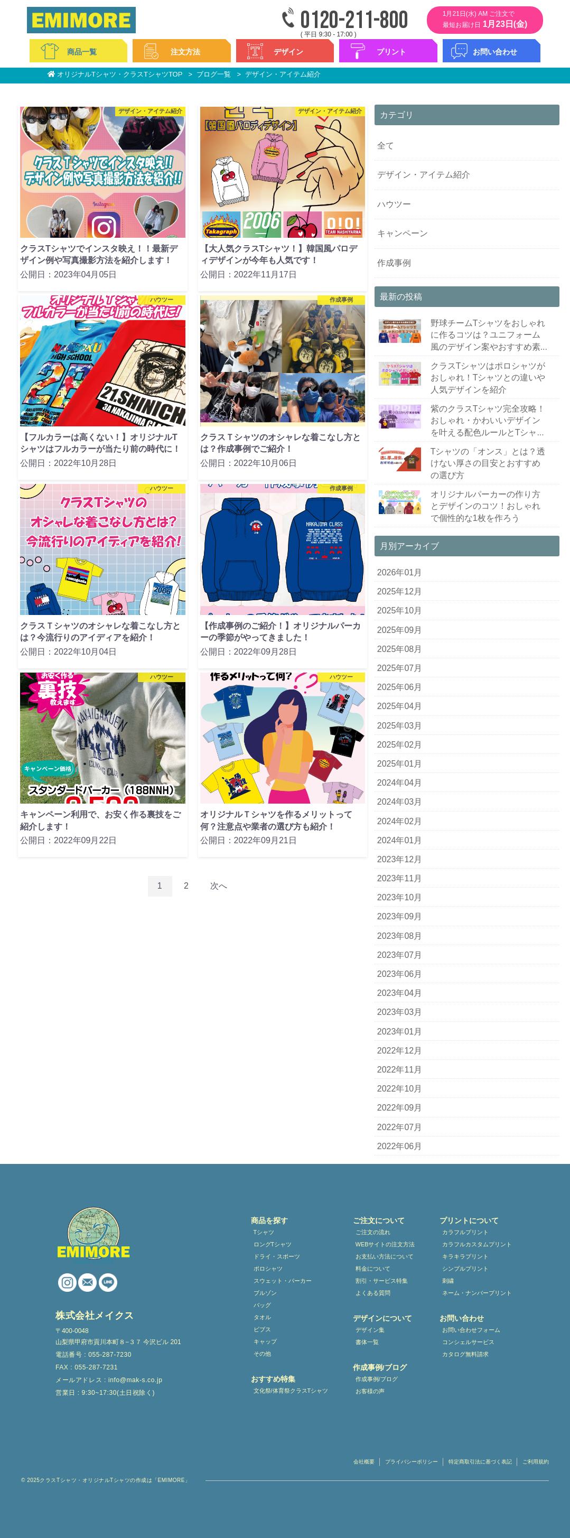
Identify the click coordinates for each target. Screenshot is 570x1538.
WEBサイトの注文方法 (385, 1244)
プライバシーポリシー (411, 1462)
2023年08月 (399, 935)
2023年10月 (399, 897)
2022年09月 (399, 1107)
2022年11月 (399, 1069)
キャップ (265, 1341)
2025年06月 (399, 687)
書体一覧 (367, 1342)
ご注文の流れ (373, 1232)
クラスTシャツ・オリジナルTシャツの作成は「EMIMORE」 (115, 1480)
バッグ (262, 1305)
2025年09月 (399, 630)
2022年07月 (399, 1127)
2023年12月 (399, 859)
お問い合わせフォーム (471, 1330)
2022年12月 (399, 1050)
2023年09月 (399, 916)
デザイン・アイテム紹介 (423, 174)
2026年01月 (399, 572)
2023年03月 (399, 1012)
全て (385, 145)
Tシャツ (264, 1232)
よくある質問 (373, 1293)
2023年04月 (399, 993)
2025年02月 (399, 744)
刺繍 (448, 1281)
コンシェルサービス (468, 1342)
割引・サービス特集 (382, 1281)
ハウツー (394, 204)
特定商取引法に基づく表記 (480, 1462)
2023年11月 (399, 878)
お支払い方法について (385, 1256)
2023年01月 (399, 1031)
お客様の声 (370, 1391)
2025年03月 (399, 725)
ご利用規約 (535, 1462)
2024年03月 (399, 801)
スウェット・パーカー (283, 1281)
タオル (262, 1317)
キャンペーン (402, 233)
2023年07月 (399, 954)
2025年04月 (399, 706)
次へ (218, 885)
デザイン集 (370, 1330)
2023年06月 (399, 974)
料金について (373, 1268)
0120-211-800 (354, 20)
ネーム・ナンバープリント (477, 1293)
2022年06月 (399, 1146)
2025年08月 (399, 649)
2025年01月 (399, 763)
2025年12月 (399, 591)
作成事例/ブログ (377, 1379)
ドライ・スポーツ (277, 1256)
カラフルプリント (465, 1232)
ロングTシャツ (273, 1244)
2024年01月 (399, 840)
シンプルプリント (465, 1268)
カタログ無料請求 (465, 1354)
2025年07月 (399, 668)
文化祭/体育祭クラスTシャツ (291, 1390)
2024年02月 (399, 821)
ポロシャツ (268, 1268)
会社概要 (364, 1462)
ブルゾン (265, 1293)
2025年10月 (399, 610)
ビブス (262, 1329)
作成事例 (394, 262)
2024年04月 (399, 782)
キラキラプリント (465, 1256)
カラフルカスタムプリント (477, 1244)
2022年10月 (399, 1088)
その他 (262, 1353)
